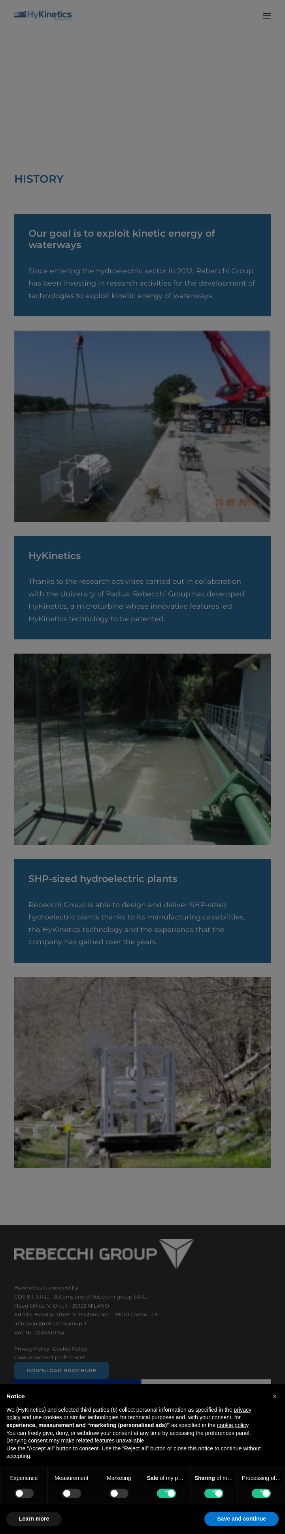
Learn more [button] (34, 1518)
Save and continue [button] (241, 1518)
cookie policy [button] (232, 1425)
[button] (274, 1396)
